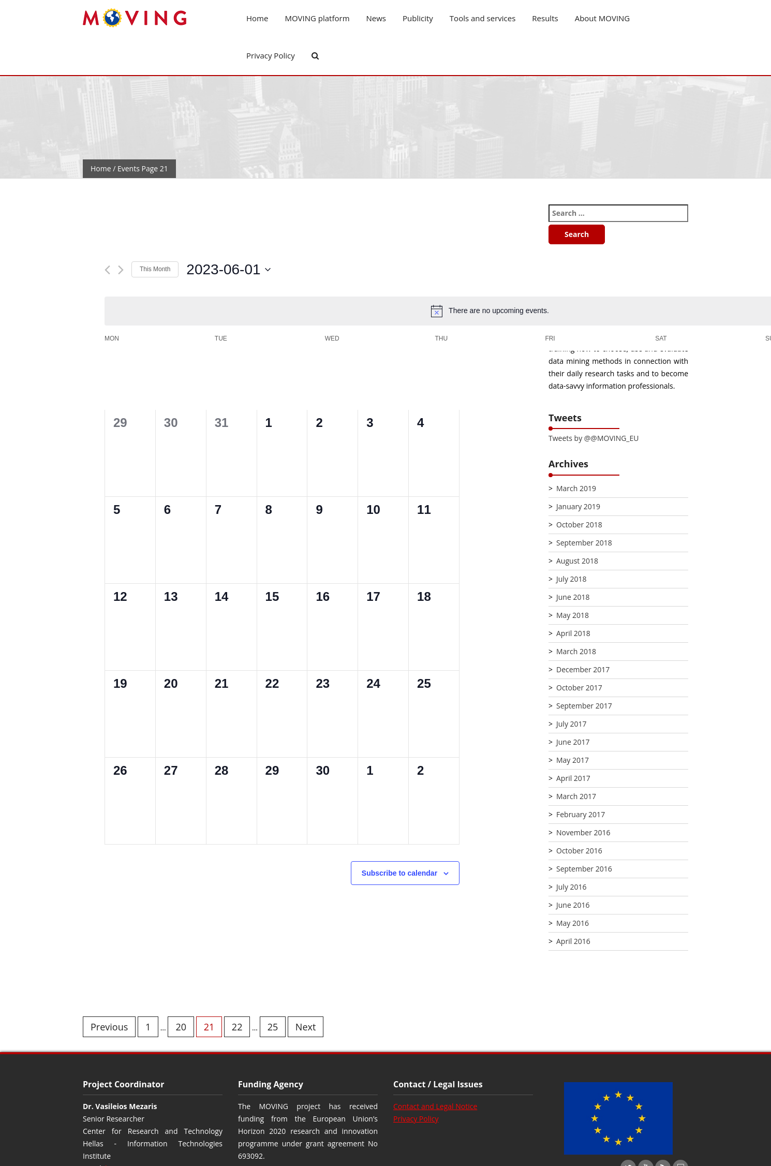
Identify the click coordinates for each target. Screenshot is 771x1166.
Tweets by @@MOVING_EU (593, 438)
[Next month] (121, 270)
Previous (109, 1027)
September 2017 (584, 706)
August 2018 (577, 561)
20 (180, 1027)
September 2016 (584, 869)
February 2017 (580, 814)
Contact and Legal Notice (435, 1106)
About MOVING (602, 18)
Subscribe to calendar (399, 873)
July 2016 (571, 887)
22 (237, 1027)
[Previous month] (107, 270)
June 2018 (572, 597)
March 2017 (576, 796)
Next (305, 1027)
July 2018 (571, 579)
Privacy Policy (270, 55)
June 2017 (572, 742)
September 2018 (584, 543)
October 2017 (579, 687)
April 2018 (573, 633)
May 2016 (572, 923)
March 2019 (576, 488)
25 (273, 1027)
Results (545, 18)
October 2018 (579, 524)
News (376, 18)
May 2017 (572, 760)
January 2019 (578, 506)
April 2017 (573, 778)
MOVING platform (317, 18)
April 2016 (573, 941)
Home (257, 18)
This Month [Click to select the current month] (155, 269)
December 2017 (583, 669)
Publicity (418, 18)
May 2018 (572, 615)
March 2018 (576, 651)
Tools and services (483, 18)
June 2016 (572, 905)
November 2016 (583, 832)
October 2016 (579, 850)
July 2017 (571, 724)
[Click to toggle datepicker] (228, 269)
